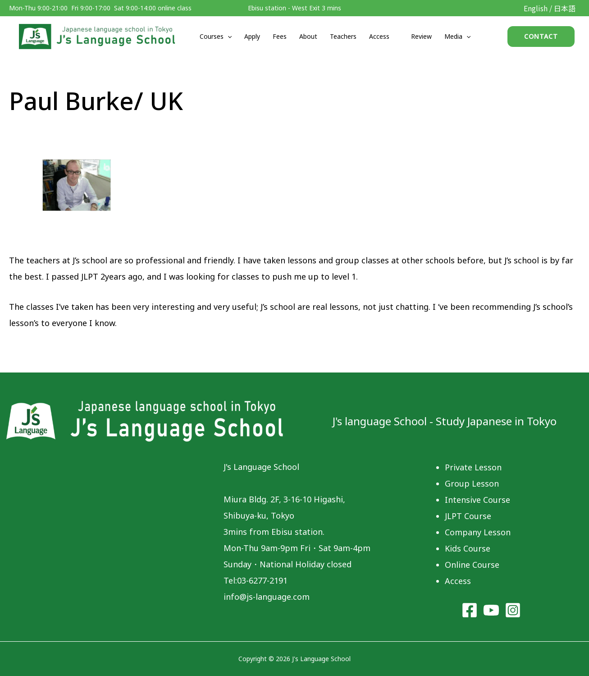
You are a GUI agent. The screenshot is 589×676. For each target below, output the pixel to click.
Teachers (343, 36)
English (536, 8)
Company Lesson (478, 532)
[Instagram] (513, 610)
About (308, 36)
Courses (216, 36)
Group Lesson (472, 483)
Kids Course (467, 548)
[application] (228, 36)
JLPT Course (468, 515)
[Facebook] (469, 610)
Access (379, 36)
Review (421, 36)
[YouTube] (491, 610)
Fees (280, 36)
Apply (252, 36)
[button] (541, 36)
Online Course (472, 564)
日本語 (564, 8)
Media (457, 36)
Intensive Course (477, 499)
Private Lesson (473, 467)
